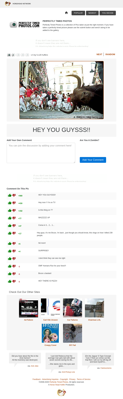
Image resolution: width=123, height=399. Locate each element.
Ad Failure (28, 320)
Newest (92, 13)
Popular (78, 13)
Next (99, 54)
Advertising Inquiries (50, 379)
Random (110, 54)
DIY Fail (72, 345)
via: (29, 366)
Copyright (64, 379)
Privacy (72, 379)
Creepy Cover (50, 345)
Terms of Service (83, 379)
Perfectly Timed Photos (58, 382)
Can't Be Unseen (50, 320)
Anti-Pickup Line (68, 372)
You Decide (107, 13)
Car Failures (72, 320)
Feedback (37, 379)
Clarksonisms (105, 368)
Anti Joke (34, 366)
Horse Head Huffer (57, 385)
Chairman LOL (94, 320)
